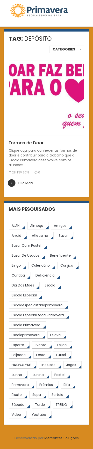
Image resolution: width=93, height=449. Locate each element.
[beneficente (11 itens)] (61, 255)
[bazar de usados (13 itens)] (27, 255)
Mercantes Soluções (61, 438)
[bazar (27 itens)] (64, 235)
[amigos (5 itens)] (61, 225)
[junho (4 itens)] (18, 375)
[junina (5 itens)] (39, 375)
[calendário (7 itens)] (42, 265)
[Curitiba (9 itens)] (19, 275)
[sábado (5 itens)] (19, 404)
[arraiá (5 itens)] (18, 235)
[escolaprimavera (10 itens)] (27, 335)
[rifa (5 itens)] (68, 385)
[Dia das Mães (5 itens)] (24, 285)
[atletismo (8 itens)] (41, 235)
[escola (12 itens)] (51, 285)
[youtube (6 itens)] (40, 414)
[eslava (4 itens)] (56, 335)
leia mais (25, 183)
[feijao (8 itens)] (63, 345)
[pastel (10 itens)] (60, 375)
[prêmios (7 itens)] (47, 385)
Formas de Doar (26, 143)
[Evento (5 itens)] (42, 345)
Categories (64, 49)
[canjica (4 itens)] (68, 265)
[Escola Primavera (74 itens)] (27, 325)
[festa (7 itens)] (42, 355)
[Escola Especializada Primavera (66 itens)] (39, 315)
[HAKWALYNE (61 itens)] (22, 365)
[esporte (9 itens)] (19, 345)
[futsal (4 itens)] (62, 355)
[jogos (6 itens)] (72, 365)
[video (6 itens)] (18, 414)
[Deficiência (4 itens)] (46, 275)
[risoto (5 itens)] (18, 395)
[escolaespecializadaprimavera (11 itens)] (38, 305)
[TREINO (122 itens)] (63, 404)
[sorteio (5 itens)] (59, 395)
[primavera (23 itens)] (21, 385)
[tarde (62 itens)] (41, 404)
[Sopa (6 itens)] (37, 395)
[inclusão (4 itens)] (50, 365)
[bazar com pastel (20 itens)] (28, 245)
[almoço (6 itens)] (38, 225)
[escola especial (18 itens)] (25, 295)
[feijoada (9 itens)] (20, 355)
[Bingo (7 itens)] (17, 265)
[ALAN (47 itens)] (17, 225)
